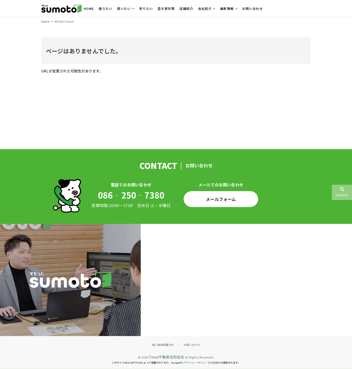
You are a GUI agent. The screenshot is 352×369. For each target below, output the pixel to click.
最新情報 (227, 9)
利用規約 (215, 363)
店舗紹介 (186, 9)
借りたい (105, 9)
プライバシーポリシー (195, 363)
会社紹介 (205, 9)
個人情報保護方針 (163, 345)
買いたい (124, 9)
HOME (89, 9)
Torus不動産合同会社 (166, 357)
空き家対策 (166, 9)
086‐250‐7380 (131, 195)
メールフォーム (221, 199)
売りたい (146, 9)
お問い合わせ (252, 9)
